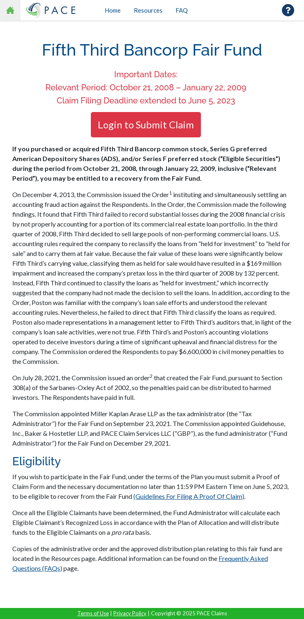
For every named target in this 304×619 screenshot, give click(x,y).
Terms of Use (93, 613)
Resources (148, 10)
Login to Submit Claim (146, 124)
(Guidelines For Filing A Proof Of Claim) (188, 496)
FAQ (182, 10)
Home (113, 10)
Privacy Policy (129, 613)
